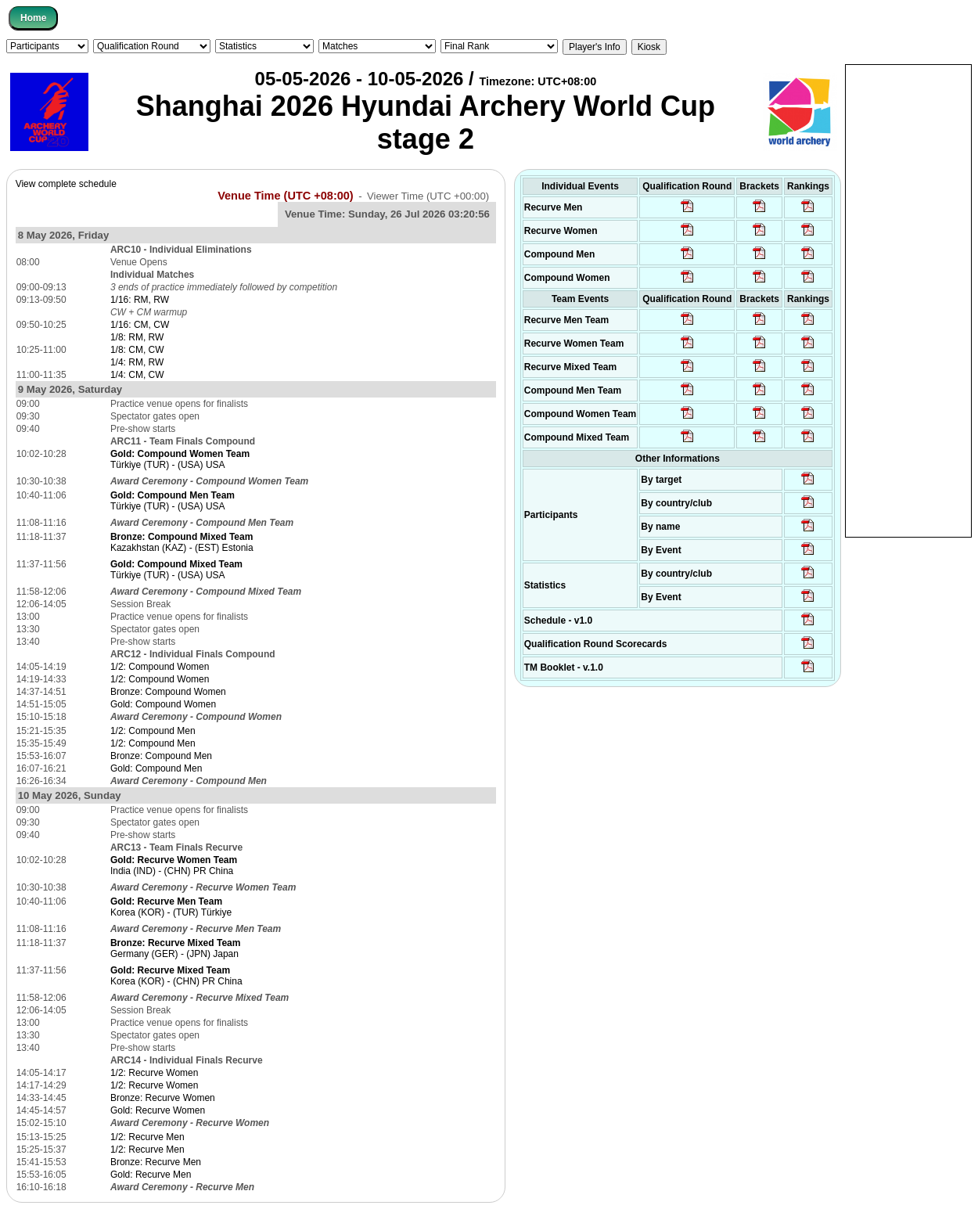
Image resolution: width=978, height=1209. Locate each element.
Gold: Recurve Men (150, 1174)
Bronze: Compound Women (168, 691)
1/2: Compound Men (153, 730)
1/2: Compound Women (160, 666)
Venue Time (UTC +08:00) (286, 195)
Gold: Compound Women (163, 704)
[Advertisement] (908, 299)
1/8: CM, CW (137, 349)
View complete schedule (66, 183)
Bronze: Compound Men (161, 755)
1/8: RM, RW (137, 337)
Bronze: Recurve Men (155, 1162)
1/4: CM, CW (137, 374)
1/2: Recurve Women (154, 1072)
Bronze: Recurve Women (162, 1097)
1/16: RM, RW (139, 299)
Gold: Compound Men (156, 768)
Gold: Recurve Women (157, 1110)
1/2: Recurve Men (147, 1137)
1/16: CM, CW (139, 324)
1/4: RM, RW (137, 362)
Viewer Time (428, 196)
